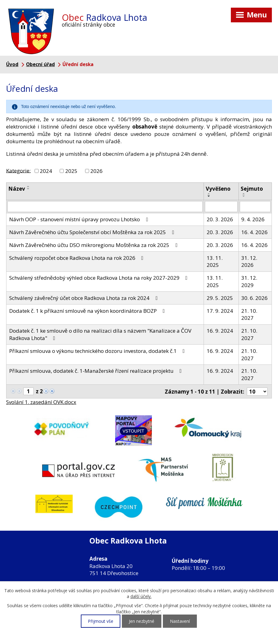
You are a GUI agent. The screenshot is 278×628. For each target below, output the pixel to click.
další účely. (141, 596)
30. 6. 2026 (254, 297)
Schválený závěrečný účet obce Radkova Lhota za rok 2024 (84, 297)
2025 (71, 170)
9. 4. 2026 (253, 219)
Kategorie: (18, 170)
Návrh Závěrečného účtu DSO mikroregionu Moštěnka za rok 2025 (94, 245)
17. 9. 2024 (220, 310)
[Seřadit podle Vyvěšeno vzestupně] (209, 194)
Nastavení (180, 621)
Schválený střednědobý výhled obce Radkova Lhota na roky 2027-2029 (99, 277)
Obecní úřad (40, 64)
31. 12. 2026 (249, 261)
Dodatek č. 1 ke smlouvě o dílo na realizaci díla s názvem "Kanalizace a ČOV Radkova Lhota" (100, 334)
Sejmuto (252, 188)
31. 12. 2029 (249, 281)
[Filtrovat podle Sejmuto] (255, 206)
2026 (96, 170)
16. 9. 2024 (220, 330)
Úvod (12, 64)
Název (16, 188)
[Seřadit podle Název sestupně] (28, 189)
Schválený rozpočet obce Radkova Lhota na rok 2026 (77, 257)
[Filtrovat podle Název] (105, 206)
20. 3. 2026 (220, 219)
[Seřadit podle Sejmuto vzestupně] (244, 194)
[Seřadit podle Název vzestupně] (28, 186)
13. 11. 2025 (215, 261)
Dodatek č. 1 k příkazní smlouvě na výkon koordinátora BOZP (88, 310)
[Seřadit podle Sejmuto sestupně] (244, 196)
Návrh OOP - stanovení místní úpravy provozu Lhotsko (79, 219)
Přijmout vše (100, 621)
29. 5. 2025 (220, 297)
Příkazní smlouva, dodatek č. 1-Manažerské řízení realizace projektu (96, 370)
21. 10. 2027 (249, 314)
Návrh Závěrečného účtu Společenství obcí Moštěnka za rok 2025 (92, 232)
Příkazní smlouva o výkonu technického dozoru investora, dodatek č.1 (98, 350)
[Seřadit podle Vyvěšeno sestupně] (209, 196)
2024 (46, 170)
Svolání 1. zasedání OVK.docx (41, 402)
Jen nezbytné (141, 621)
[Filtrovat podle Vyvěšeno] (221, 206)
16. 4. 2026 (254, 232)
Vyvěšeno (218, 188)
